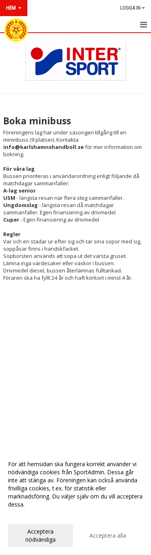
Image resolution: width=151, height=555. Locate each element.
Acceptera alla (107, 535)
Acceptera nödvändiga (40, 535)
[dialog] (75, 501)
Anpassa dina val (30, 515)
